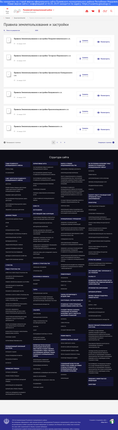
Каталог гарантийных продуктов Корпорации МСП (97, 247)
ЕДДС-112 (63, 285)
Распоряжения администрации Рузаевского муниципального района (44, 179)
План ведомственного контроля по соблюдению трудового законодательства (98, 345)
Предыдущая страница (12, 142)
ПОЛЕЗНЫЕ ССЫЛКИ (38, 387)
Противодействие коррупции (43, 214)
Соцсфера (36, 310)
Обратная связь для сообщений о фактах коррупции (45, 253)
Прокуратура (64, 277)
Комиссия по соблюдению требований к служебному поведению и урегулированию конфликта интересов (45, 246)
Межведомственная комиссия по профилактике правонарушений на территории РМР (100, 282)
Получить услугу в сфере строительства (17, 294)
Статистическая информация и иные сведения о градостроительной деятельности (16, 318)
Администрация (11, 215)
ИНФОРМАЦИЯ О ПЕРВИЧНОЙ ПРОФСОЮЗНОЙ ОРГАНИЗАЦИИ (41, 360)
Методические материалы (40, 226)
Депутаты (8, 184)
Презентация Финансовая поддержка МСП (99, 242)
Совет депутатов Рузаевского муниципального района (16, 179)
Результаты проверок (12, 359)
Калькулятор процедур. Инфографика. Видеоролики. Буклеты (17, 332)
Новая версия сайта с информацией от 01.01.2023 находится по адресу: (59, 2)
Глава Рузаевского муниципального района (14, 164)
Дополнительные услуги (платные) (98, 178)
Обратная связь (65, 205)
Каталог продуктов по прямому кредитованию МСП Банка (97, 229)
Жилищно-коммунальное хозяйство (16, 255)
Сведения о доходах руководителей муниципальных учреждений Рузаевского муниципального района (72, 250)
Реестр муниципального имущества (98, 319)
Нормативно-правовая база (96, 213)
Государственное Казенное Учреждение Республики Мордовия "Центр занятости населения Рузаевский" (71, 312)
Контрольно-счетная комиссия (72, 300)
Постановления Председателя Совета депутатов (16, 199)
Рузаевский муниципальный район (38, 10)
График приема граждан (12, 376)
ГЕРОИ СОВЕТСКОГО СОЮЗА (68, 343)
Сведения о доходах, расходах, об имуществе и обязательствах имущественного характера (43, 239)
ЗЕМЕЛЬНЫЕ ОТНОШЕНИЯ (39, 267)
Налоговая (92, 384)
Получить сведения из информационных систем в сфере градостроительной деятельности (16, 311)
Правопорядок (66, 274)
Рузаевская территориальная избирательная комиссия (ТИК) (71, 305)
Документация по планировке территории (14, 286)
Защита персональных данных (14, 259)
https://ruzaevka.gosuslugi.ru (96, 3)
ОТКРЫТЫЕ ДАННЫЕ (94, 259)
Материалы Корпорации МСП (96, 312)
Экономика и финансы (41, 276)
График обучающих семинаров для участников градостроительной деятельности (16, 325)
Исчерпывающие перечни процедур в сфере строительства (16, 299)
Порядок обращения (11, 372)
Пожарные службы (66, 281)
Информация (64, 378)
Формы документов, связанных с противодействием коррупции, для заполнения (43, 232)
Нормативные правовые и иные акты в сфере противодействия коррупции (44, 218)
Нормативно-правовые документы (71, 169)
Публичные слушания (39, 189)
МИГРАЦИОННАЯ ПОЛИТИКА (40, 317)
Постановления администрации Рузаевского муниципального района (44, 173)
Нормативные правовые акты (14, 340)
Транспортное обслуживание (14, 252)
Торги (35, 289)
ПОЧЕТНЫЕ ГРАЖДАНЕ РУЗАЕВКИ (69, 358)
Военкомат (64, 288)
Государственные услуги (68, 330)
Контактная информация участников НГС (100, 233)
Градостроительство (19, 18)
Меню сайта (7, 12)
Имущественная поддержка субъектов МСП (98, 296)
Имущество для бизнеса (95, 308)
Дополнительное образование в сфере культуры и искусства (72, 234)
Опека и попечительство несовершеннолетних (40, 321)
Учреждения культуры (67, 239)
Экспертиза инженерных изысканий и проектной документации (16, 304)
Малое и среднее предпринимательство (69, 164)
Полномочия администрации (14, 219)
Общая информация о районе (14, 244)
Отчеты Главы (9, 169)
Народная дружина (94, 292)
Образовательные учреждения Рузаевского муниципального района (72, 243)
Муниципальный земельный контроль (15, 347)
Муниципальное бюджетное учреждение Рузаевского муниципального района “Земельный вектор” (72, 266)
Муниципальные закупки (40, 293)
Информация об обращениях (14, 385)
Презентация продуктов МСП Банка (98, 237)
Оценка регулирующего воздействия (69, 295)
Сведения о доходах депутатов (15, 209)
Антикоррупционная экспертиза (42, 223)
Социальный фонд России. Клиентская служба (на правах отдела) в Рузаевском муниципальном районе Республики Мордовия (71, 367)
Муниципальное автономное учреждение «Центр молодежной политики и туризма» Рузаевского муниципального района (73, 258)
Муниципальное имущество (41, 304)
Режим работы (66, 336)
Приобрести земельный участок (15, 291)
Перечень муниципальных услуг (97, 182)
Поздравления (10, 172)
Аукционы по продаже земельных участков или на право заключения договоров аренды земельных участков (45, 298)
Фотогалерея (37, 210)
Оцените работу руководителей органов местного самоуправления (99, 196)
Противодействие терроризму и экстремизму (99, 272)
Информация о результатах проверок (16, 233)
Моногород (92, 202)
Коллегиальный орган (94, 315)
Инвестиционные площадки (96, 206)
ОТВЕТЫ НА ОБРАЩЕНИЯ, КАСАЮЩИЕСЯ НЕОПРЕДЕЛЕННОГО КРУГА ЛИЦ (16, 393)
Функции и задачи (11, 351)
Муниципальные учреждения (71, 219)
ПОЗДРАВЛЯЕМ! (37, 383)
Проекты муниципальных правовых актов (43, 184)
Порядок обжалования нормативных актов (44, 193)
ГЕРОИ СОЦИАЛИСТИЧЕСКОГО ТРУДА (70, 354)
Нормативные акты (40, 163)
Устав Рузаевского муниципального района (43, 199)
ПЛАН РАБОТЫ (36, 369)
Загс (7, 226)
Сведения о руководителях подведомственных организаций (70, 223)
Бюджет (35, 284)
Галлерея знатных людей (69, 339)
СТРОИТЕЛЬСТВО (37, 270)
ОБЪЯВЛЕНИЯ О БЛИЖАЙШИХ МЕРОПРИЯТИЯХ (45, 372)
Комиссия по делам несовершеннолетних (39, 338)
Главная (8, 18)
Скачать (85, 41)
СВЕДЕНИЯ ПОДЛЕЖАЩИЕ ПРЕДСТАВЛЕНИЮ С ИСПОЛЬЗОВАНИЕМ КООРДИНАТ (100, 264)
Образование (37, 313)
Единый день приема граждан (14, 388)
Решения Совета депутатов (13, 195)
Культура (35, 326)
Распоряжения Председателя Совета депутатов (16, 205)
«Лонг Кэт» (104, 422)
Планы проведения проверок (14, 355)
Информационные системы (13, 237)
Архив (7, 222)
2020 (36, 30)
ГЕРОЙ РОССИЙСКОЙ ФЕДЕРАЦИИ (69, 347)
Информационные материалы (69, 172)
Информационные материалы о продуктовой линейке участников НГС (99, 218)
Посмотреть (105, 42)
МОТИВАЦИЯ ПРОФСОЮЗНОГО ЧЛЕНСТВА (44, 380)
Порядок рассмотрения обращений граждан (16, 380)
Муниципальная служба (12, 230)
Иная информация (38, 257)
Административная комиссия (14, 248)
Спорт (35, 330)
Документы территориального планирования (14, 277)
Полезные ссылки (11, 337)
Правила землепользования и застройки (40, 18)
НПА (89, 301)
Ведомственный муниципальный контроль (100, 326)
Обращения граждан (12, 368)
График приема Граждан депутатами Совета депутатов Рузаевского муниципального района (16, 189)
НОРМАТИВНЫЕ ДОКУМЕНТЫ (40, 365)
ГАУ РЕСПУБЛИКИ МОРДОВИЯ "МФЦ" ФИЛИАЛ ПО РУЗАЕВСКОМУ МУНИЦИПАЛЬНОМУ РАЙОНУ (99, 165)
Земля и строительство (41, 263)
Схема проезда (65, 322)
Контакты (8, 363)
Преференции (92, 209)
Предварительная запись (95, 185)
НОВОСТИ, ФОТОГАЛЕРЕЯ (39, 376)
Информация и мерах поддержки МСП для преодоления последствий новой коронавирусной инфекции (72, 211)
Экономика (36, 280)
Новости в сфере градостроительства (17, 272)
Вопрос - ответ (92, 304)
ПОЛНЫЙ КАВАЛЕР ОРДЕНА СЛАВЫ (70, 350)
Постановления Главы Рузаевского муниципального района (43, 168)
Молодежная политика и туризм (42, 333)
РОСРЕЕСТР (92, 276)
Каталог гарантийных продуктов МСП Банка (99, 223)
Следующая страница (106, 142)
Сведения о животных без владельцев (97, 379)
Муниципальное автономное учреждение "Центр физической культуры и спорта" (73, 229)
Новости (36, 206)
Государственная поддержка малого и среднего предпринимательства (72, 201)
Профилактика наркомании (98, 288)
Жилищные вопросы (11, 241)
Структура (9, 265)
